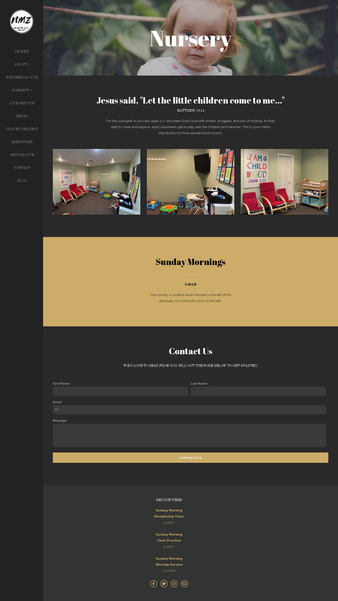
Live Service (21, 103)
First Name (61, 383)
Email (57, 402)
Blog (22, 181)
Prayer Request (22, 129)
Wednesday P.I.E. (22, 77)
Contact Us (191, 457)
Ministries (22, 142)
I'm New (21, 52)
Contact (22, 168)
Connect (22, 90)
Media (22, 116)
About (22, 65)
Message (60, 420)
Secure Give (22, 155)
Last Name (199, 383)
